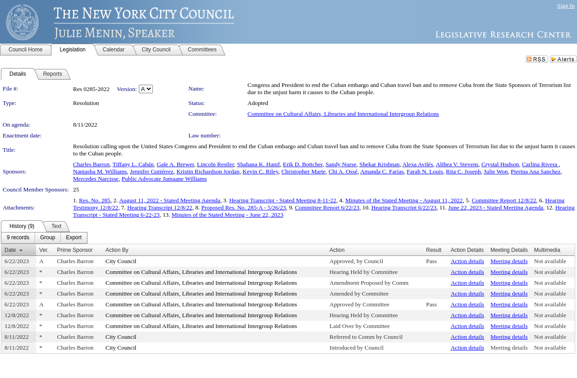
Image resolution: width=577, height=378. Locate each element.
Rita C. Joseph (463, 171)
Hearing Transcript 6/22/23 (403, 207)
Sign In (566, 5)
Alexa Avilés (417, 164)
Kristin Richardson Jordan (207, 171)
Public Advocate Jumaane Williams (164, 178)
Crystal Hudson (500, 164)
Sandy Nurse (340, 164)
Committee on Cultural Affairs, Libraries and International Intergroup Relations (343, 113)
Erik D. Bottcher (303, 164)
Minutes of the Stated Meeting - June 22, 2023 (228, 214)
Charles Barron (91, 164)
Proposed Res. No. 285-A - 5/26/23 (243, 207)
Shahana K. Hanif (258, 164)
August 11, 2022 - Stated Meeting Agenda (169, 200)
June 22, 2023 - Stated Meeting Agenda (495, 207)
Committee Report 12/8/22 (504, 200)
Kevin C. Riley (260, 171)
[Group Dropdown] (47, 237)
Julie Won (496, 171)
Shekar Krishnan (379, 164)
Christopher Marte (303, 171)
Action (337, 250)
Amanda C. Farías (382, 171)
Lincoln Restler (215, 164)
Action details (467, 261)
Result (433, 250)
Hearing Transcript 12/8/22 (159, 207)
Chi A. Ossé (343, 171)
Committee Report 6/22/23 (327, 207)
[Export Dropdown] (73, 237)
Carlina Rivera (540, 164)
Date (10, 250)
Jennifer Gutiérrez (152, 171)
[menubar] (44, 238)
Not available (550, 261)
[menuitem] (18, 237)
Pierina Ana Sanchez (535, 171)
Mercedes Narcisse (96, 178)
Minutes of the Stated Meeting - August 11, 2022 (404, 200)
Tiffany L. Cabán (133, 164)
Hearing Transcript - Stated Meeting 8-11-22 (282, 200)
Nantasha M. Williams (100, 171)
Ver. (44, 250)
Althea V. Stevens (457, 164)
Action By (116, 250)
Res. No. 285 (94, 200)
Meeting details (509, 261)
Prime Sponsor (74, 250)
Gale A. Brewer (175, 164)
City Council (121, 261)
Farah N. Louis (425, 171)
